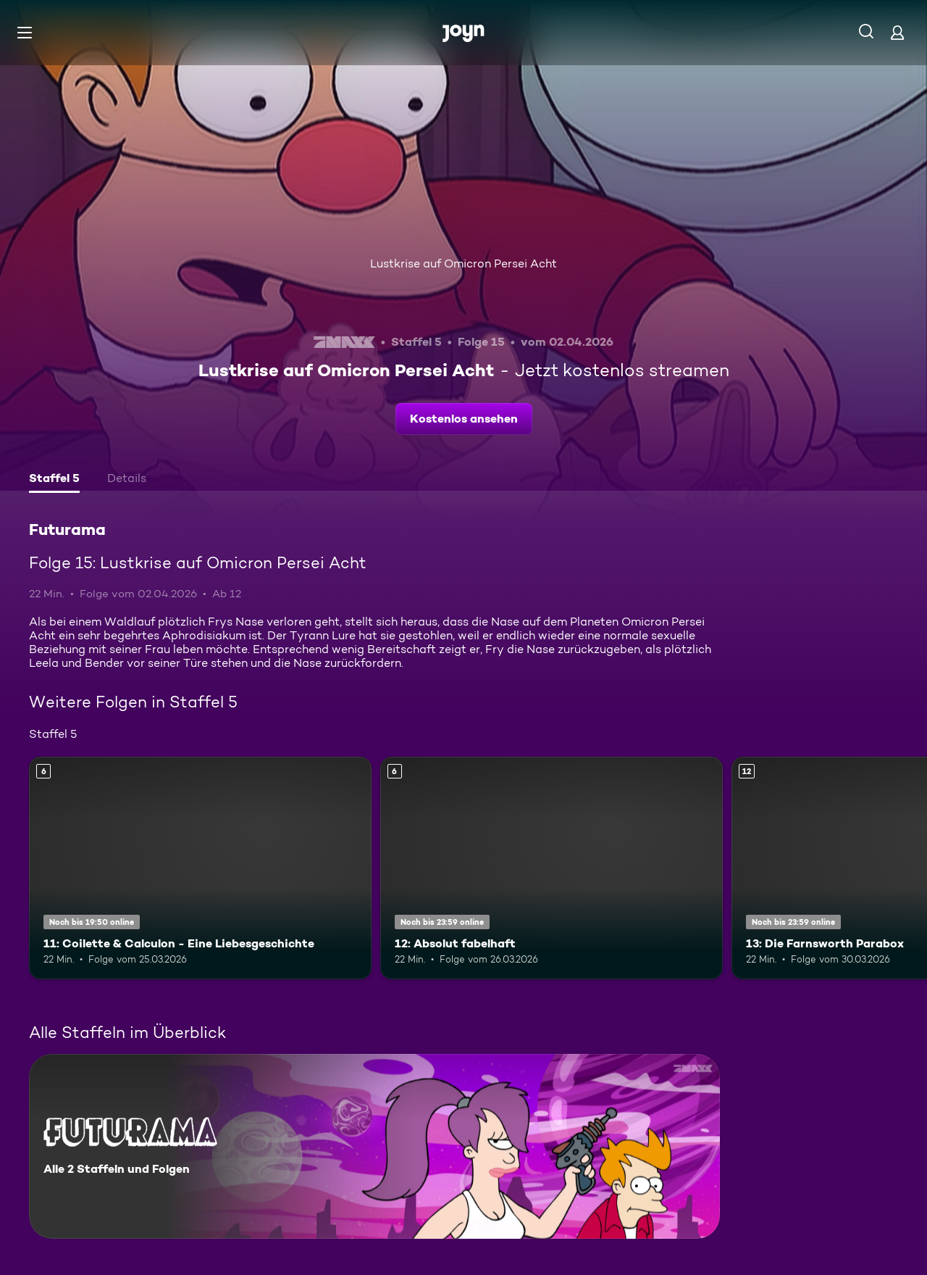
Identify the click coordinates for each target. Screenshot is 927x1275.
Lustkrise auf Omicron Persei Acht (463, 263)
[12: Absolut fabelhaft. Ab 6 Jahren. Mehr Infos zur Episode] (551, 868)
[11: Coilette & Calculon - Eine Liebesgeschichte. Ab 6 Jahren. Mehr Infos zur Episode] (200, 868)
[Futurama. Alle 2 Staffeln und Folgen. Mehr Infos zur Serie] (374, 1146)
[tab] (54, 480)
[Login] (897, 32)
